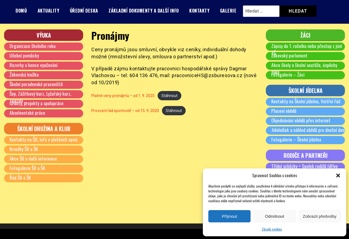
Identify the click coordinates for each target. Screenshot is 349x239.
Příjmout (229, 216)
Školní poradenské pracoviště (36, 83)
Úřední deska (84, 10)
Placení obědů (284, 110)
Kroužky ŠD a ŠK (24, 148)
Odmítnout (274, 216)
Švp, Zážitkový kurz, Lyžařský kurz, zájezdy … (41, 97)
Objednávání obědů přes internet (301, 120)
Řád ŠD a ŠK (21, 177)
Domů (21, 10)
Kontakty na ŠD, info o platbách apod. (44, 139)
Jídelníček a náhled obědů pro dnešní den (308, 129)
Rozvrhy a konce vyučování (34, 64)
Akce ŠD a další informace (33, 158)
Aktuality (48, 10)
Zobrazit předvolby (319, 216)
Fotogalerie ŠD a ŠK (28, 167)
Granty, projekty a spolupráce (37, 103)
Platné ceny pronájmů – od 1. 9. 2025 (124, 95)
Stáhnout (172, 95)
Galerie (228, 10)
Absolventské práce (27, 112)
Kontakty (199, 10)
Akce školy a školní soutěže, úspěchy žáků (304, 68)
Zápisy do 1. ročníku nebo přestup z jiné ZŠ (306, 49)
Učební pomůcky (24, 55)
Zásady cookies (272, 229)
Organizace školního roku (33, 45)
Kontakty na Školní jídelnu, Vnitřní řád (306, 101)
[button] (338, 175)
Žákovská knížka (24, 74)
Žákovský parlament (289, 55)
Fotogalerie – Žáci (288, 74)
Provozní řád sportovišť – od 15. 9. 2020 (126, 110)
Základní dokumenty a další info (144, 10)
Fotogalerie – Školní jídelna (296, 139)
